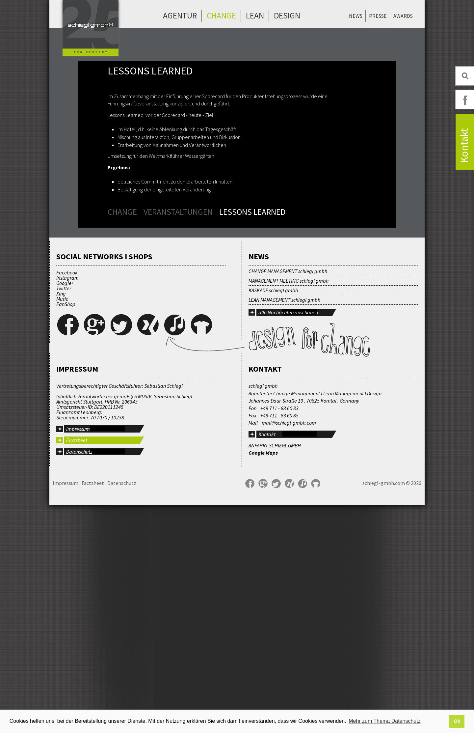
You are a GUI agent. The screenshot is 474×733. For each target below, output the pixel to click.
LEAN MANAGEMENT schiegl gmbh (284, 527)
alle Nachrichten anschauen (288, 540)
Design (287, 15)
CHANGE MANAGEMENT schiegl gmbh (288, 499)
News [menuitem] (355, 16)
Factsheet (76, 668)
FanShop (65, 532)
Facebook (67, 500)
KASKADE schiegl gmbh (273, 518)
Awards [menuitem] (403, 16)
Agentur (180, 15)
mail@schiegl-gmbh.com (289, 650)
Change (221, 15)
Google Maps (263, 681)
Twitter (63, 516)
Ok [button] (457, 721)
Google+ (65, 511)
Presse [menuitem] (378, 16)
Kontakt (267, 662)
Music (62, 526)
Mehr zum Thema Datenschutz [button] (384, 721)
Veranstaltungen (178, 212)
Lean (255, 15)
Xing (61, 521)
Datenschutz (79, 679)
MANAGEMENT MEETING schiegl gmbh (289, 508)
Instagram (67, 505)
